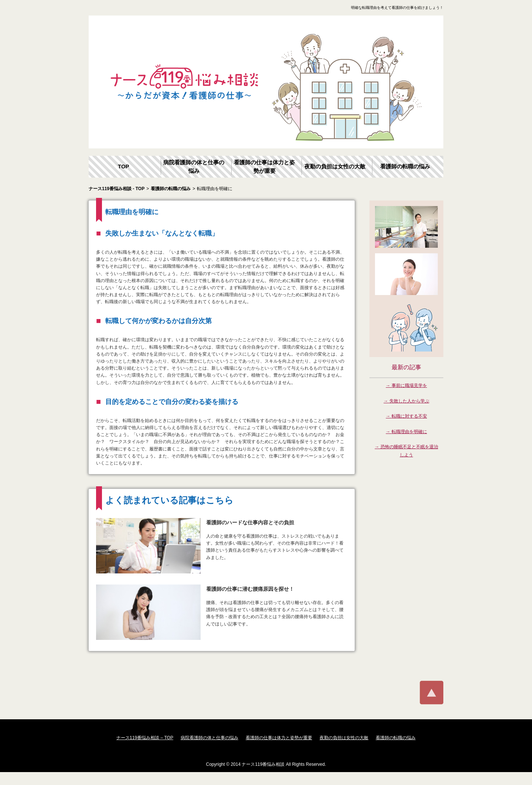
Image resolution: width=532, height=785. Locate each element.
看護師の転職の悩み (405, 166)
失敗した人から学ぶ (409, 401)
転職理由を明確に (409, 431)
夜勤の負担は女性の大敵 (334, 166)
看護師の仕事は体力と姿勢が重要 (264, 166)
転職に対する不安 (409, 416)
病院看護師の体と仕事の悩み (193, 166)
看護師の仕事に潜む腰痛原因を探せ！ (250, 589)
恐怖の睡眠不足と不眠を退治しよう (409, 450)
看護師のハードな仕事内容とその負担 (250, 522)
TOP (123, 166)
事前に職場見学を (409, 385)
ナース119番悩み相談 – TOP (144, 737)
